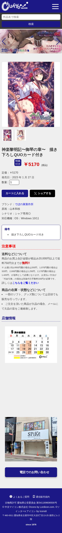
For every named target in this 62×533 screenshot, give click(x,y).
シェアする (42, 193)
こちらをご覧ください (25, 282)
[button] (4, 41)
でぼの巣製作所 (24, 204)
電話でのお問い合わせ (31, 472)
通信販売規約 (41, 496)
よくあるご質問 (19, 496)
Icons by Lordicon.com (42, 507)
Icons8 (43, 511)
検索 (31, 24)
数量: (10, 182)
